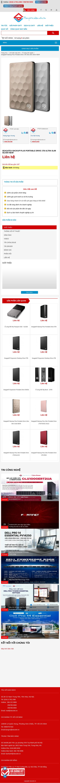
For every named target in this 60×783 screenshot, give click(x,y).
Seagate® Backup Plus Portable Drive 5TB (43, 326)
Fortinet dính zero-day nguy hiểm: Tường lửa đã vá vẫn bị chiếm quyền (19, 526)
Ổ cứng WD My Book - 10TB (43, 390)
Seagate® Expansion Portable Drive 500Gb (16, 390)
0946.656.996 (8, 142)
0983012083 (35, 142)
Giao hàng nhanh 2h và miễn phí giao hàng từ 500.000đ (26, 201)
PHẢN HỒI (7, 254)
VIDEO (6, 239)
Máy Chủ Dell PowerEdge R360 (19, 580)
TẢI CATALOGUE (10, 242)
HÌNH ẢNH (7, 235)
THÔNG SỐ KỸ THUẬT (12, 231)
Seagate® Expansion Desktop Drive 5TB (16, 358)
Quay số (4, 29)
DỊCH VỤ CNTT (29, 25)
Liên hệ (40, 25)
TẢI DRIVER (8, 246)
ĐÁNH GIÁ (7, 250)
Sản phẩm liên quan (16, 301)
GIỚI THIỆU (8, 227)
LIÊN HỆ (7, 257)
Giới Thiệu (49, 25)
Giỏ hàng (9, 38)
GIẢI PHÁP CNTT (15, 25)
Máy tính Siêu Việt (7, 649)
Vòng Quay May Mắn (18, 29)
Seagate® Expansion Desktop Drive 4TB (44, 358)
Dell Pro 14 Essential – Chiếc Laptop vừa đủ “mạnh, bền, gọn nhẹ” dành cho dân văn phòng (19, 637)
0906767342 (8, 727)
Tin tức (4, 25)
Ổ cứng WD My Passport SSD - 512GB (16, 326)
